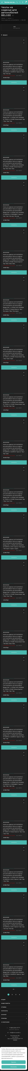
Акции (3, 999)
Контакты (4, 1010)
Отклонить (13, 1067)
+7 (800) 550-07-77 (14, 1027)
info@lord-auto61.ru (15, 1032)
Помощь (4, 1018)
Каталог (4, 1014)
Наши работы (5, 1003)
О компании (5, 1022)
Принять (13, 1062)
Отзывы (3, 1007)
